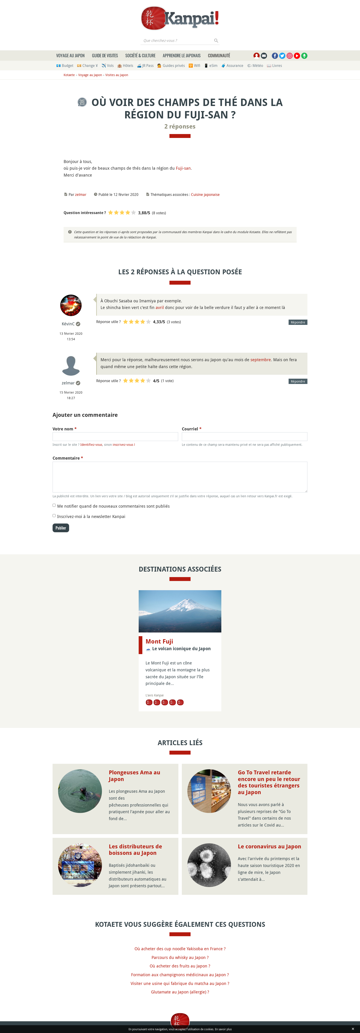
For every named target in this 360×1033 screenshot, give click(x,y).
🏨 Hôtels (125, 65)
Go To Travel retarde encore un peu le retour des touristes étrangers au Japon (269, 782)
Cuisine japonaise (205, 194)
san (187, 168)
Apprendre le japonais (182, 55)
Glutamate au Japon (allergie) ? (180, 992)
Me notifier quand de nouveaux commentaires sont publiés (113, 506)
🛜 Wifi (194, 65)
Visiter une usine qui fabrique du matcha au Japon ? (180, 983)
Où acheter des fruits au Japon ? (180, 966)
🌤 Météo (255, 65)
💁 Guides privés (171, 65)
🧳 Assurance (232, 65)
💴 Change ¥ (87, 65)
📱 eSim (210, 65)
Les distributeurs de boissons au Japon (135, 849)
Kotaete (69, 75)
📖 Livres (274, 65)
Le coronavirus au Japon (269, 846)
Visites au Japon (116, 75)
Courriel (192, 428)
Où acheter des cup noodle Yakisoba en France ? (180, 948)
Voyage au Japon (70, 55)
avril (160, 307)
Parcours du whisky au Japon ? (180, 957)
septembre (260, 359)
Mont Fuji (159, 641)
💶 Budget (64, 65)
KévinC (68, 323)
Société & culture (140, 55)
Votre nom (65, 428)
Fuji (179, 168)
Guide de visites (105, 55)
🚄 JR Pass (145, 65)
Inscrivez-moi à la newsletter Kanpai (91, 516)
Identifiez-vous (91, 444)
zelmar (80, 194)
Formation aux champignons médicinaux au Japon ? (180, 974)
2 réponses (180, 126)
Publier (61, 528)
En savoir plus (223, 1029)
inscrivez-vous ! (124, 444)
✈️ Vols (107, 65)
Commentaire (68, 458)
